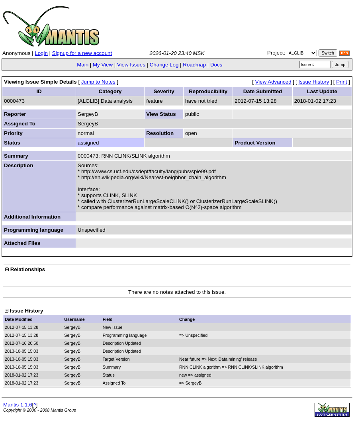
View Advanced (273, 82)
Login (41, 53)
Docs (216, 65)
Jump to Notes (98, 82)
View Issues (131, 65)
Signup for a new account (82, 53)
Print (341, 82)
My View (103, 65)
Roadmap (194, 65)
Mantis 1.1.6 (17, 405)
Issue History (313, 82)
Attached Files (22, 243)
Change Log (164, 65)
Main (82, 65)
